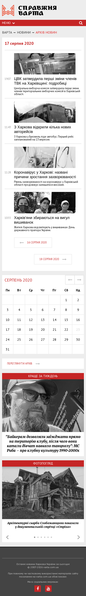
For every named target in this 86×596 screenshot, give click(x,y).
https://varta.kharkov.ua (29, 12)
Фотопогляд (43, 463)
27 (43, 339)
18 (19, 329)
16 (78, 320)
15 (66, 320)
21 (54, 329)
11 (19, 320)
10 (7, 320)
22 (66, 329)
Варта (7, 32)
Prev (7, 537)
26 (31, 339)
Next (79, 537)
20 (43, 329)
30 (78, 339)
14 (54, 320)
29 (66, 339)
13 (43, 320)
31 (7, 349)
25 (19, 339)
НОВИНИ (24, 32)
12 (31, 320)
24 (7, 339)
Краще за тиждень (43, 376)
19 (31, 329)
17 (7, 329)
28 (54, 339)
